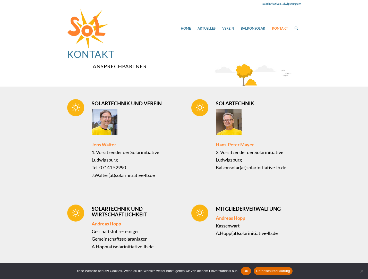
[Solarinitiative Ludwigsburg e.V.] (87, 28)
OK (245, 271)
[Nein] (361, 271)
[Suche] (296, 28)
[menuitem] (185, 28)
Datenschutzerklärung (273, 271)
